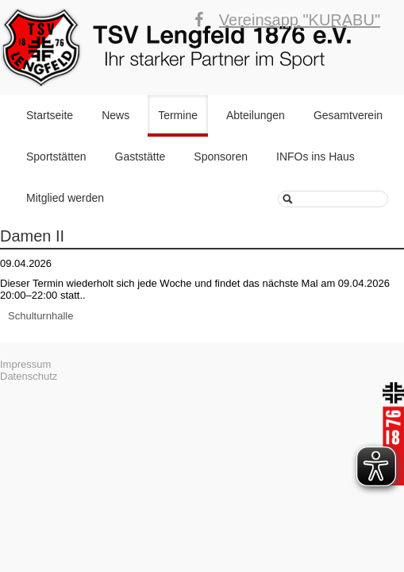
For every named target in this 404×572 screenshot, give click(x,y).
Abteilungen (255, 115)
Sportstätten (56, 156)
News (115, 115)
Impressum (25, 364)
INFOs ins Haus (315, 156)
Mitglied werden (65, 197)
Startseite (49, 115)
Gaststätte (140, 156)
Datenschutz (28, 376)
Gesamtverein (348, 115)
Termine (178, 115)
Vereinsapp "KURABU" (299, 20)
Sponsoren (221, 156)
